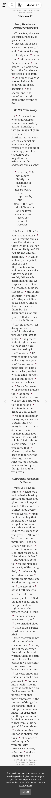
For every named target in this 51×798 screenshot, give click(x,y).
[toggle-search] (12, 5)
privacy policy (25, 785)
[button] (18, 50)
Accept (25, 791)
